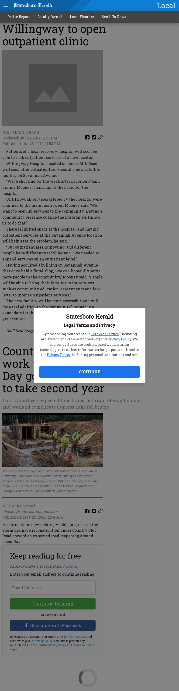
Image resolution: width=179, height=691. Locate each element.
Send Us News (114, 16)
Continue (89, 371)
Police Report (18, 16)
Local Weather (82, 16)
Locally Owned (50, 16)
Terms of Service (105, 334)
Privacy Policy (119, 339)
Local (166, 5)
